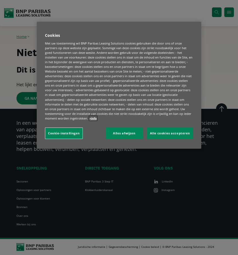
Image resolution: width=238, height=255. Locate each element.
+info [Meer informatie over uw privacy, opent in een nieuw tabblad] (93, 118)
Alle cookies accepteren (170, 133)
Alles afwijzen (124, 133)
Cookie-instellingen (64, 133)
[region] (119, 85)
